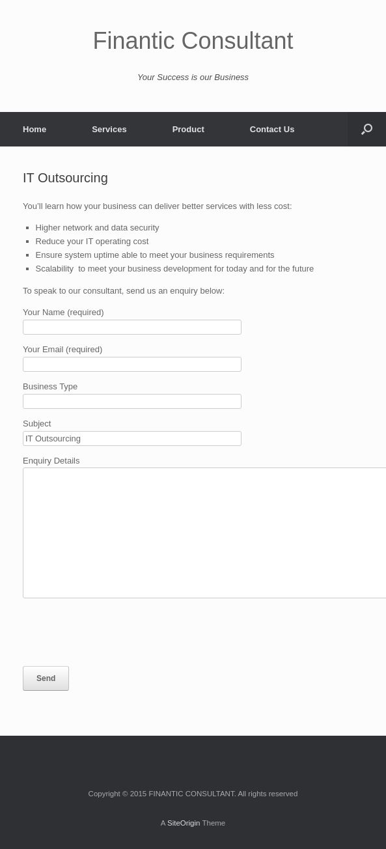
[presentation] (122, 632)
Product (188, 129)
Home (34, 129)
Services (109, 129)
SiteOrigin (183, 823)
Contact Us (272, 129)
